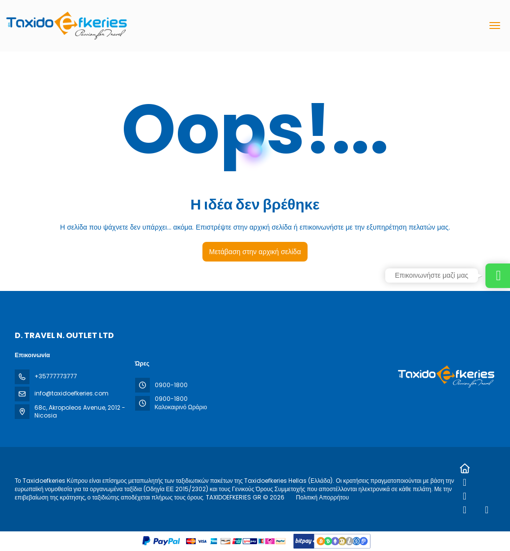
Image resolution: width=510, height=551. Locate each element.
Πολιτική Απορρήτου (322, 497)
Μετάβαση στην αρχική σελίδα (255, 252)
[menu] (494, 25)
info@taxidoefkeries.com (71, 393)
